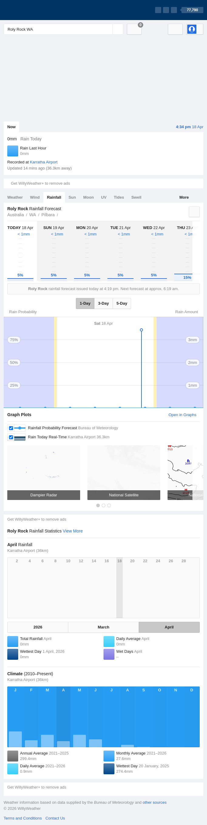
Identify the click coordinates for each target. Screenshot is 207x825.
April (169, 627)
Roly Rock (61, 214)
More (184, 197)
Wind (35, 197)
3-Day (103, 303)
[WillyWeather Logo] (32, 10)
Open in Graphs (182, 414)
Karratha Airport (43, 162)
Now (11, 127)
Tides (119, 197)
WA (32, 214)
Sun (72, 197)
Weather (15, 197)
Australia (15, 214)
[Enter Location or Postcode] (63, 29)
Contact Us (55, 818)
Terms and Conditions (23, 818)
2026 (37, 627)
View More (73, 531)
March (103, 627)
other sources (155, 802)
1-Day (85, 303)
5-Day (122, 303)
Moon (88, 197)
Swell (136, 197)
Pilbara (48, 214)
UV (104, 197)
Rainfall (54, 197)
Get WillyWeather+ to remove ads (40, 183)
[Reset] (107, 29)
